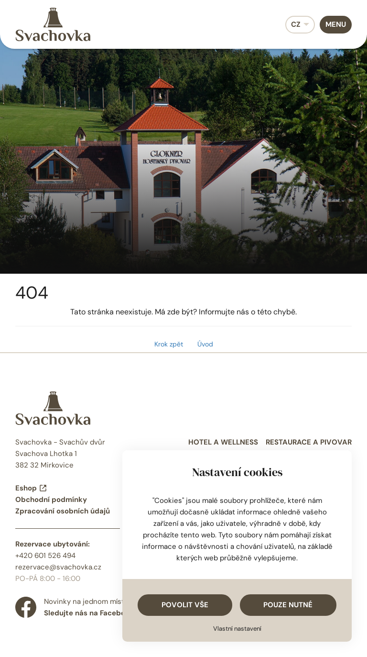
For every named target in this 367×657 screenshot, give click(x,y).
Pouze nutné (288, 605)
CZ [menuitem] (296, 24)
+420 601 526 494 (45, 555)
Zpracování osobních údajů (62, 511)
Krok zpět (168, 344)
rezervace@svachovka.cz (58, 567)
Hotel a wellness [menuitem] (223, 442)
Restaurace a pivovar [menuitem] (309, 442)
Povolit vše (185, 605)
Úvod (205, 344)
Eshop (31, 488)
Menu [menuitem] (335, 24)
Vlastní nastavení (237, 628)
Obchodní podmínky (51, 499)
